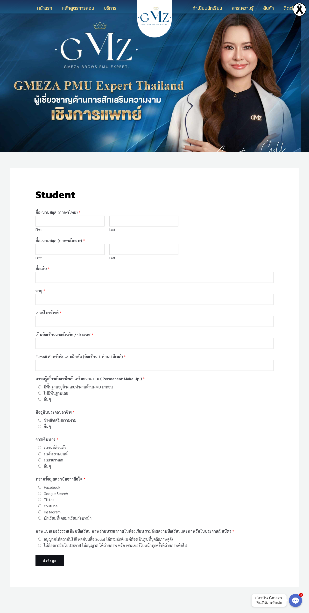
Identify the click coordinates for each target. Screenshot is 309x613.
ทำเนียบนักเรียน (207, 8)
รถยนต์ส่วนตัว (55, 457)
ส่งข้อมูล (49, 571)
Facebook (52, 497)
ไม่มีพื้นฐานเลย (56, 403)
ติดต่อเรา (292, 8)
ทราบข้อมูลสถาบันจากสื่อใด (60, 489)
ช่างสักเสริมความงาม (60, 430)
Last (112, 231)
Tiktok (49, 510)
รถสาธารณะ (53, 470)
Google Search (56, 503)
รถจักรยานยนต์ (56, 464)
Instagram (52, 522)
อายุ (40, 295)
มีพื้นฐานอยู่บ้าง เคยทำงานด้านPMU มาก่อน (78, 397)
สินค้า (268, 8)
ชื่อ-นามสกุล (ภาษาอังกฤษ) (60, 242)
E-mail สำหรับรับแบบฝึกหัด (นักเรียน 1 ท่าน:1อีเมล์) (80, 365)
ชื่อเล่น (42, 271)
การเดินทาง (46, 449)
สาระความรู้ (242, 8)
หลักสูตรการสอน (78, 8)
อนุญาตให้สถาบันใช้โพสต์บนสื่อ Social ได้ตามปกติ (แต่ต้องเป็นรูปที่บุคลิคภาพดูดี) (108, 549)
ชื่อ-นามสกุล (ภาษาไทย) (58, 212)
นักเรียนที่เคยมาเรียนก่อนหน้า (67, 528)
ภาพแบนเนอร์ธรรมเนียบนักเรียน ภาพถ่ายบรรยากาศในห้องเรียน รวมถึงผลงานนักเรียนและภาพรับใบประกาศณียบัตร (134, 541)
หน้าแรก (44, 8)
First (38, 231)
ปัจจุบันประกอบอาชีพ (55, 422)
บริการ (110, 8)
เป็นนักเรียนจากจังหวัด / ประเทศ (64, 342)
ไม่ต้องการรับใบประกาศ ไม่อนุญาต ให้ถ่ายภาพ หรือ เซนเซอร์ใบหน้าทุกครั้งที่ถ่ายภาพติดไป (115, 555)
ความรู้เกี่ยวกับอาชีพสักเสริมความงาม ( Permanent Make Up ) (90, 389)
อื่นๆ (47, 409)
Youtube (51, 516)
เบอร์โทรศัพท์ (48, 318)
